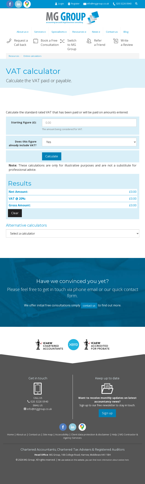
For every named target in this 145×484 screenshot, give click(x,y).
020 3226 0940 (123, 3)
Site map (48, 434)
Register (75, 3)
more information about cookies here (113, 460)
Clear (15, 213)
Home (10, 434)
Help (114, 434)
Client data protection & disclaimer (90, 434)
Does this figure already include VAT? (22, 143)
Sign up (107, 413)
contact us (89, 305)
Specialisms (59, 31)
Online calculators (32, 56)
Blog (126, 31)
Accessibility (62, 434)
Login (61, 3)
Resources (79, 31)
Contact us (112, 31)
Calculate (51, 156)
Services (40, 31)
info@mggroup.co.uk (98, 3)
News (96, 31)
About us (23, 31)
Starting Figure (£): (23, 122)
